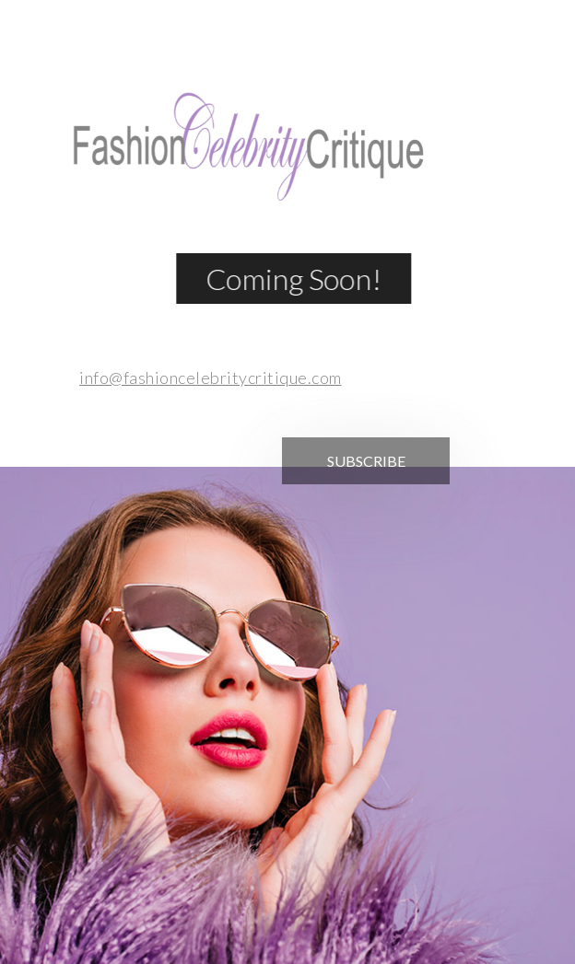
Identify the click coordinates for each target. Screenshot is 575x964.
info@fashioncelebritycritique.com (206, 377)
